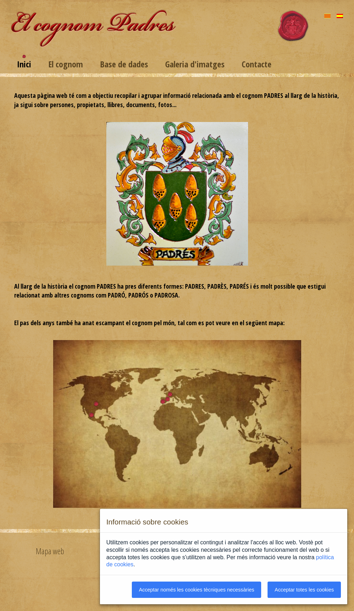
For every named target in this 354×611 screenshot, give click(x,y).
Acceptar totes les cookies (304, 590)
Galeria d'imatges (195, 64)
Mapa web (50, 551)
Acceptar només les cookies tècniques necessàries (196, 590)
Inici (24, 64)
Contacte (256, 64)
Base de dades (124, 64)
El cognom (65, 64)
